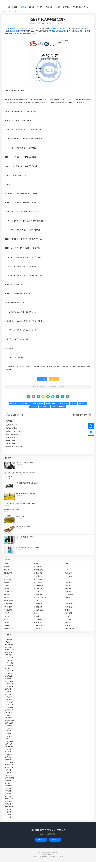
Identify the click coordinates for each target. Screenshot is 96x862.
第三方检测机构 (61, 29)
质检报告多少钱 (69, 607)
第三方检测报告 (38, 576)
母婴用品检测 (9, 742)
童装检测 (8, 773)
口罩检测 (8, 679)
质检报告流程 (8, 610)
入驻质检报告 (68, 604)
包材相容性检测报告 (16, 29)
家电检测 (67, 598)
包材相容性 (78, 29)
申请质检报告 (68, 613)
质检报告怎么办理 (39, 589)
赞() (42, 379)
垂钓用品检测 (9, 681)
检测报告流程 (38, 607)
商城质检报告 (38, 604)
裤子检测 (8, 791)
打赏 (54, 379)
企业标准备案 (9, 663)
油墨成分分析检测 (11, 428)
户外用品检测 (77, 7)
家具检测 (8, 689)
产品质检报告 (68, 576)
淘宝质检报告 (8, 613)
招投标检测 (8, 718)
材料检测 (8, 734)
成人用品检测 (9, 705)
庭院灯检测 (8, 700)
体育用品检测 (9, 666)
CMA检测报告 (8, 607)
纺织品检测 (8, 783)
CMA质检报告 (69, 595)
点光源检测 (8, 755)
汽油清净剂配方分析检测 (13, 431)
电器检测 (36, 601)
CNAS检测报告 (38, 586)
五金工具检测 (9, 658)
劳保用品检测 (9, 671)
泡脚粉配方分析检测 (12, 434)
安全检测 (6, 595)
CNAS (66, 570)
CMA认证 (67, 601)
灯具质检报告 (8, 623)
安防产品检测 (9, 687)
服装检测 (31, 7)
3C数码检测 (8, 640)
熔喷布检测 (8, 757)
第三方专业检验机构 (40, 598)
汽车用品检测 (9, 744)
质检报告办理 (68, 573)
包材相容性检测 (29, 29)
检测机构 (73, 404)
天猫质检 (36, 592)
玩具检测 (6, 617)
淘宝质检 (36, 617)
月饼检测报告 (38, 626)
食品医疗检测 (9, 807)
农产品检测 (8, 668)
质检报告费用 (68, 583)
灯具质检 (67, 623)
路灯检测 (8, 796)
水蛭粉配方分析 (10, 438)
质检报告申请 (68, 586)
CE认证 (7, 642)
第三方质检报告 (38, 583)
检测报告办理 (18, 31)
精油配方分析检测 (11, 441)
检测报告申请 (68, 589)
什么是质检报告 (38, 610)
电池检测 (8, 770)
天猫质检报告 (8, 592)
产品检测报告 (8, 586)
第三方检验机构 (38, 620)
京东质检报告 (38, 595)
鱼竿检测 (8, 815)
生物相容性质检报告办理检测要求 (14, 415)
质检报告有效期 (8, 601)
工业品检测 (8, 697)
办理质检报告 (8, 576)
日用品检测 (66, 7)
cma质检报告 (9, 645)
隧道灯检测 (8, 802)
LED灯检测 (8, 653)
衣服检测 (8, 789)
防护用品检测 (9, 799)
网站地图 (54, 853)
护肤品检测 (8, 715)
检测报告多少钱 (69, 629)
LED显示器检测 (9, 650)
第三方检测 (63, 31)
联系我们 (41, 840)
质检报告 (48, 2)
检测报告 (23, 7)
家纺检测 (8, 695)
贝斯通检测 (52, 29)
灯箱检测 (8, 752)
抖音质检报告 (9, 710)
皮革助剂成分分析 (11, 425)
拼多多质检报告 (10, 721)
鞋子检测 (39, 7)
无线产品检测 (9, 723)
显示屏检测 (8, 729)
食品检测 (8, 810)
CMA (66, 567)
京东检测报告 (38, 629)
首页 (9, 7)
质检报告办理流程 (9, 580)
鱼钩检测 (8, 817)
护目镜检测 (8, 713)
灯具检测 (57, 7)
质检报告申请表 (8, 629)
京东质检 (6, 598)
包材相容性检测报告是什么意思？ (48, 20)
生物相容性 (10, 31)
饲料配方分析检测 (11, 444)
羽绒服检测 (8, 786)
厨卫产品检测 (9, 676)
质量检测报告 (38, 573)
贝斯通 (54, 31)
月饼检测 (67, 626)
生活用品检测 (9, 763)
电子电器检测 (48, 7)
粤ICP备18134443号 (48, 855)
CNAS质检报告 (8, 604)
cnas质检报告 (9, 648)
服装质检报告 (38, 623)
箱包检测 (8, 781)
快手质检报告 (9, 702)
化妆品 (17, 34)
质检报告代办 (8, 620)
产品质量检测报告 (39, 580)
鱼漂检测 (8, 812)
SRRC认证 (8, 655)
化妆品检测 (68, 620)
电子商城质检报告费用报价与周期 (81, 415)
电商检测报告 (68, 592)
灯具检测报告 (8, 626)
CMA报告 (67, 617)
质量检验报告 (8, 583)
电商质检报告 (8, 589)
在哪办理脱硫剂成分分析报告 (14, 447)
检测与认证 (17, 11)
